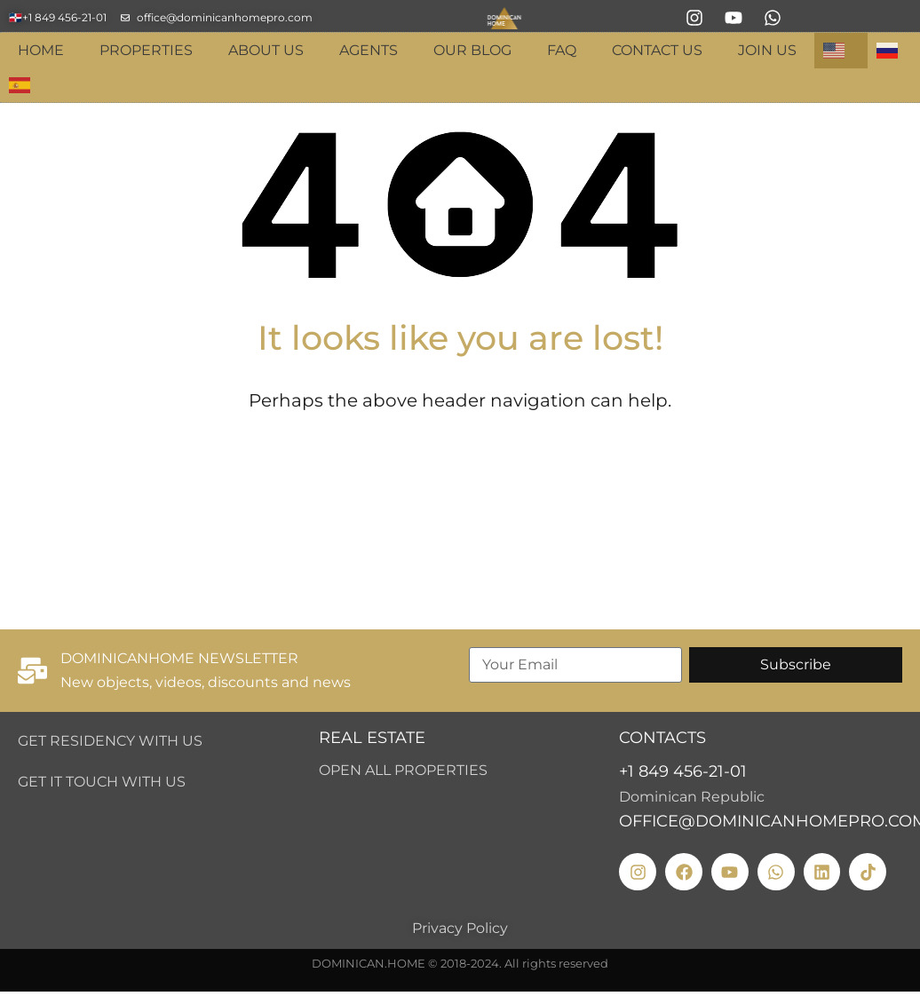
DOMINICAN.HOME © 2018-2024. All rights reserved (460, 963)
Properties (146, 50)
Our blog (472, 50)
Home (41, 50)
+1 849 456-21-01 (683, 771)
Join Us (767, 50)
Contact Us (657, 50)
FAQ (561, 50)
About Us (266, 50)
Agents (368, 50)
